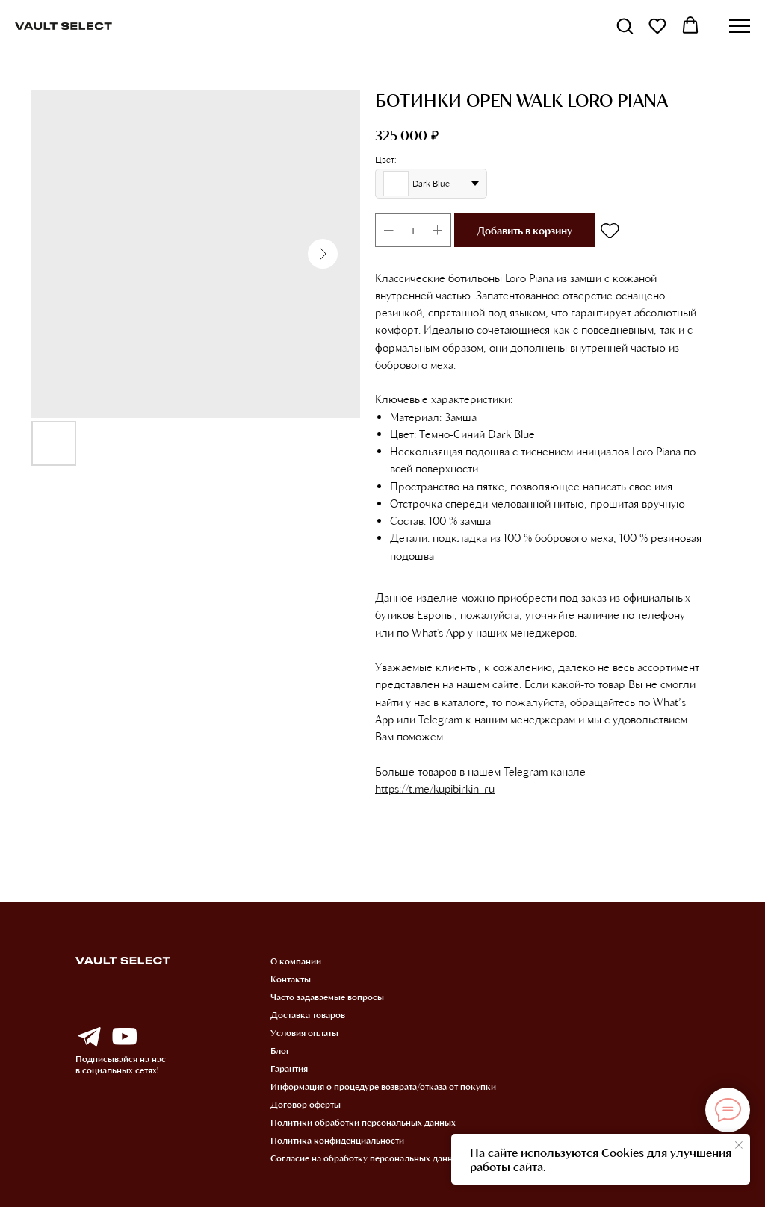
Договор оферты (305, 1104)
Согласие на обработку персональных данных (367, 1158)
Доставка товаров (307, 1014)
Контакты (290, 978)
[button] (625, 25)
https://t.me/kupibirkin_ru (435, 788)
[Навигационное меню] (739, 26)
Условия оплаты (304, 1032)
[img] (88, 1037)
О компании (295, 960)
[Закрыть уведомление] (738, 1145)
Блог (280, 1050)
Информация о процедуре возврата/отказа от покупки (383, 1086)
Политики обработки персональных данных (363, 1122)
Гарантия (289, 1068)
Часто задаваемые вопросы (327, 996)
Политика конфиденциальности (337, 1140)
